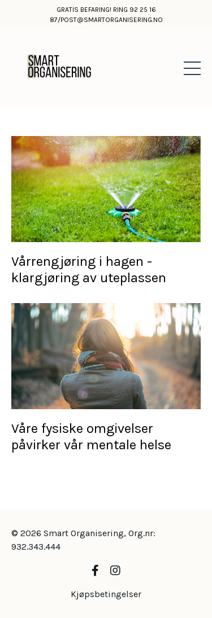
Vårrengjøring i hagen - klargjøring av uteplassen (88, 269)
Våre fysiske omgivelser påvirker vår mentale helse (91, 436)
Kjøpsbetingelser (106, 594)
